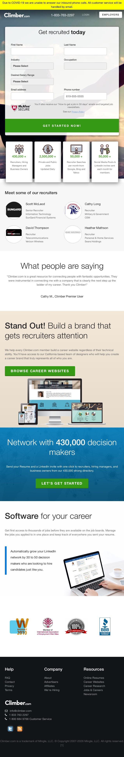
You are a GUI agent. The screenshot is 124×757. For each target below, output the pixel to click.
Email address (18, 89)
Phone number (72, 89)
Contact (10, 681)
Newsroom (90, 694)
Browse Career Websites (40, 371)
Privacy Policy (78, 111)
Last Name (70, 44)
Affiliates (49, 685)
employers (110, 14)
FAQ (7, 677)
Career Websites (94, 681)
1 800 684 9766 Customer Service (28, 718)
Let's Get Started (62, 483)
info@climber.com (18, 710)
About (47, 677)
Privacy (9, 685)
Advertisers (51, 681)
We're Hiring (51, 690)
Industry (15, 59)
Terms (8, 690)
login (85, 14)
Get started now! (62, 125)
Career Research (94, 685)
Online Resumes (94, 677)
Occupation (70, 59)
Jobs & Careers (93, 690)
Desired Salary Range (22, 75)
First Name (17, 44)
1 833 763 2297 (17, 714)
